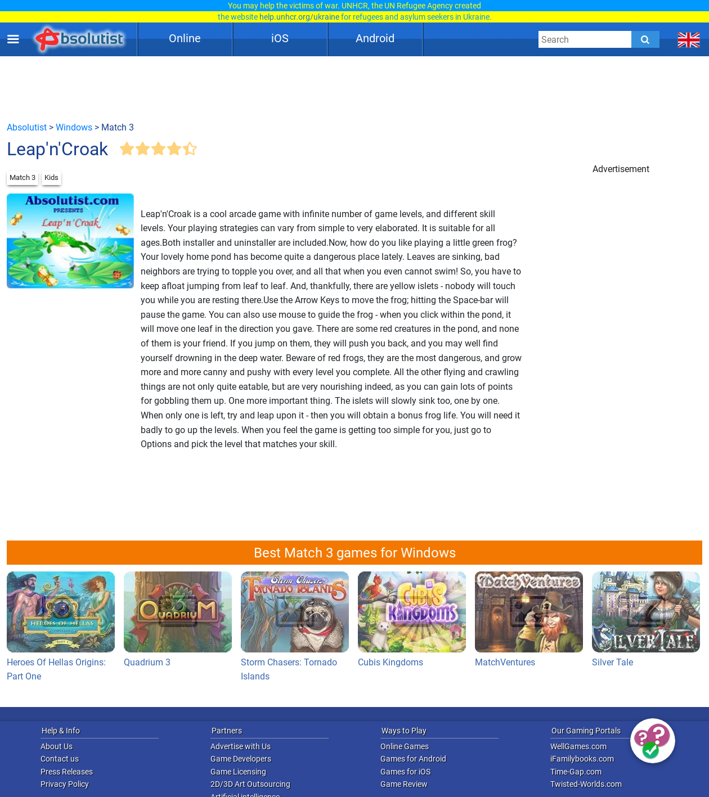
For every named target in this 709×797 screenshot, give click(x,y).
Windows (74, 127)
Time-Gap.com (576, 771)
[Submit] (645, 39)
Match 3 (22, 177)
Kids (51, 177)
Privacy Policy (65, 784)
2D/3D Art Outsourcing (250, 784)
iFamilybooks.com (582, 758)
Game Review (404, 784)
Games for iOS (405, 771)
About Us (57, 746)
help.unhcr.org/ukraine (299, 16)
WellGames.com (578, 746)
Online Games (404, 746)
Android (375, 38)
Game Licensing (238, 771)
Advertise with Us (240, 746)
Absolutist (27, 127)
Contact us (60, 758)
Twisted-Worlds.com (586, 784)
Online (185, 38)
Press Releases (67, 771)
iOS (280, 38)
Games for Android (413, 758)
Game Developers (240, 758)
